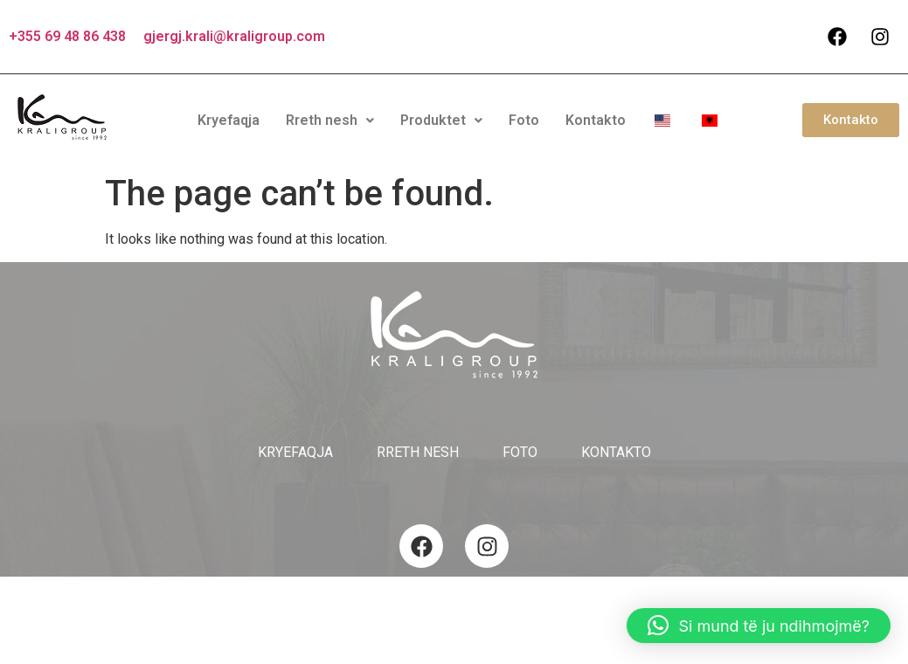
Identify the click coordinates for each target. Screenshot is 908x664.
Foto (524, 120)
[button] (330, 120)
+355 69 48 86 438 (67, 36)
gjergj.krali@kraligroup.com (234, 36)
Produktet (441, 120)
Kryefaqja (229, 120)
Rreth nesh (330, 120)
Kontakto (595, 120)
